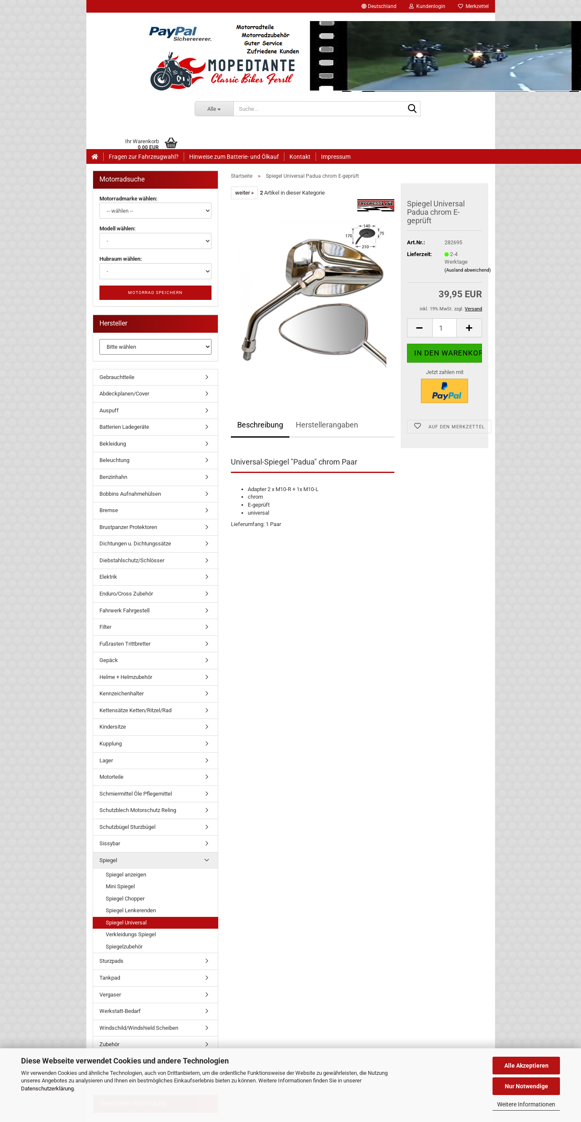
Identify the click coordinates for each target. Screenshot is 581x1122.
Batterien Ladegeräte (124, 427)
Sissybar (109, 843)
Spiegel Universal (126, 922)
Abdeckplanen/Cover (124, 393)
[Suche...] (214, 108)
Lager (106, 760)
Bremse (108, 510)
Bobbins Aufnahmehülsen (130, 494)
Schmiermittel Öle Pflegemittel (135, 794)
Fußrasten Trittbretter (124, 644)
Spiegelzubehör (124, 946)
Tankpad (109, 978)
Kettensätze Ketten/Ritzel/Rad (135, 710)
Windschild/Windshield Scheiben (138, 1028)
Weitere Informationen (526, 1104)
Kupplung (110, 743)
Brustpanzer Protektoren (128, 527)
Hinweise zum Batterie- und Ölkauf (234, 156)
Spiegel (108, 860)
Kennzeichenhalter (121, 693)
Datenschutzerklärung (47, 1088)
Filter (105, 627)
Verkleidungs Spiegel (131, 934)
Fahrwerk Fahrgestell (124, 610)
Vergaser (110, 994)
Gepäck (108, 660)
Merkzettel (473, 6)
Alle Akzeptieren (526, 1065)
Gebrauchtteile (116, 377)
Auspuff (109, 410)
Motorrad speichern (155, 292)
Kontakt (300, 156)
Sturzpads (111, 961)
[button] (379, 6)
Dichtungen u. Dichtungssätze (135, 543)
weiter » (244, 193)
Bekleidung (112, 444)
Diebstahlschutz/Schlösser (131, 560)
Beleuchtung (114, 460)
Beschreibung (260, 424)
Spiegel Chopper (125, 898)
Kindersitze (112, 727)
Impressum (336, 156)
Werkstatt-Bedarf (120, 1011)
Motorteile (111, 777)
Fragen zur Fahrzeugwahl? (144, 156)
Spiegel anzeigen (126, 874)
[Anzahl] (444, 327)
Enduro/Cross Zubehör (126, 593)
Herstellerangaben (327, 424)
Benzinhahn (113, 477)
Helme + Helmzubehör (125, 677)
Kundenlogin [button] (427, 6)
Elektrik (108, 577)
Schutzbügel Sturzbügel (127, 827)
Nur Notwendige (526, 1086)
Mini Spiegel (120, 886)
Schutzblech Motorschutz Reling (137, 810)
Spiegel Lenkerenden (131, 910)
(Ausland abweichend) (467, 270)
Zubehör (109, 1044)
